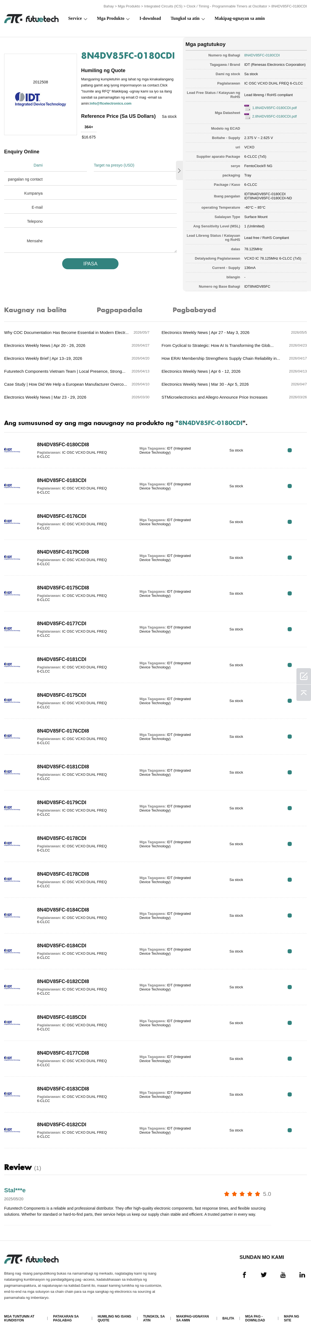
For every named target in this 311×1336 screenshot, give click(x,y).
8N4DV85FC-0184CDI (61, 945)
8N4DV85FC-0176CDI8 (63, 731)
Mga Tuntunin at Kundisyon (19, 1318)
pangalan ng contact (25, 179)
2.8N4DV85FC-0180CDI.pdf (274, 116)
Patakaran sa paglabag (66, 1318)
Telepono (35, 221)
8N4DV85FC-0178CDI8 (63, 874)
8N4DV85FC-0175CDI (61, 695)
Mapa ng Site (291, 1318)
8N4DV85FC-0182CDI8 (63, 981)
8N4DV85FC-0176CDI (61, 516)
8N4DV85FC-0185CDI (61, 1017)
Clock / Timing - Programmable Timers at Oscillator (227, 6)
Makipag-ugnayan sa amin (240, 18)
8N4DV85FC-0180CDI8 (63, 444)
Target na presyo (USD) (114, 165)
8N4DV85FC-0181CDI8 (63, 766)
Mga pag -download (255, 1318)
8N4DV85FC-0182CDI (61, 1124)
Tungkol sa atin (184, 18)
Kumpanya (33, 193)
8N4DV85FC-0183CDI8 (63, 1089)
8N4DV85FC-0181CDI (61, 659)
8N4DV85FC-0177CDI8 (63, 1053)
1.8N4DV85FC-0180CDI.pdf (274, 108)
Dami (38, 165)
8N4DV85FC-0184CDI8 (63, 910)
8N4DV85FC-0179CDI (61, 802)
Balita (228, 1318)
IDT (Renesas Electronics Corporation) (275, 64)
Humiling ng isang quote (114, 1318)
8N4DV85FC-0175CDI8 (63, 588)
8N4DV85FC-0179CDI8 (63, 552)
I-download (150, 18)
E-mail (37, 207)
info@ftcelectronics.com (110, 103)
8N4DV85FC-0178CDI (61, 838)
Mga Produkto (129, 6)
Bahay (109, 6)
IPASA (90, 263)
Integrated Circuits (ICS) (163, 6)
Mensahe (35, 241)
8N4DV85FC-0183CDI (61, 480)
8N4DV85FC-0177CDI (61, 623)
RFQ (290, 450)
